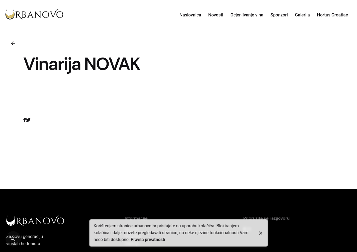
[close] (260, 233)
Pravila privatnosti (148, 239)
